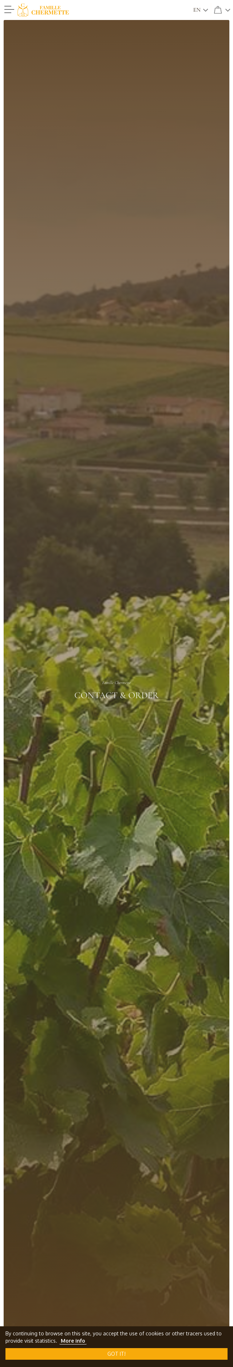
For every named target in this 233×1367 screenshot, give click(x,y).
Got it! (116, 1354)
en (197, 9)
